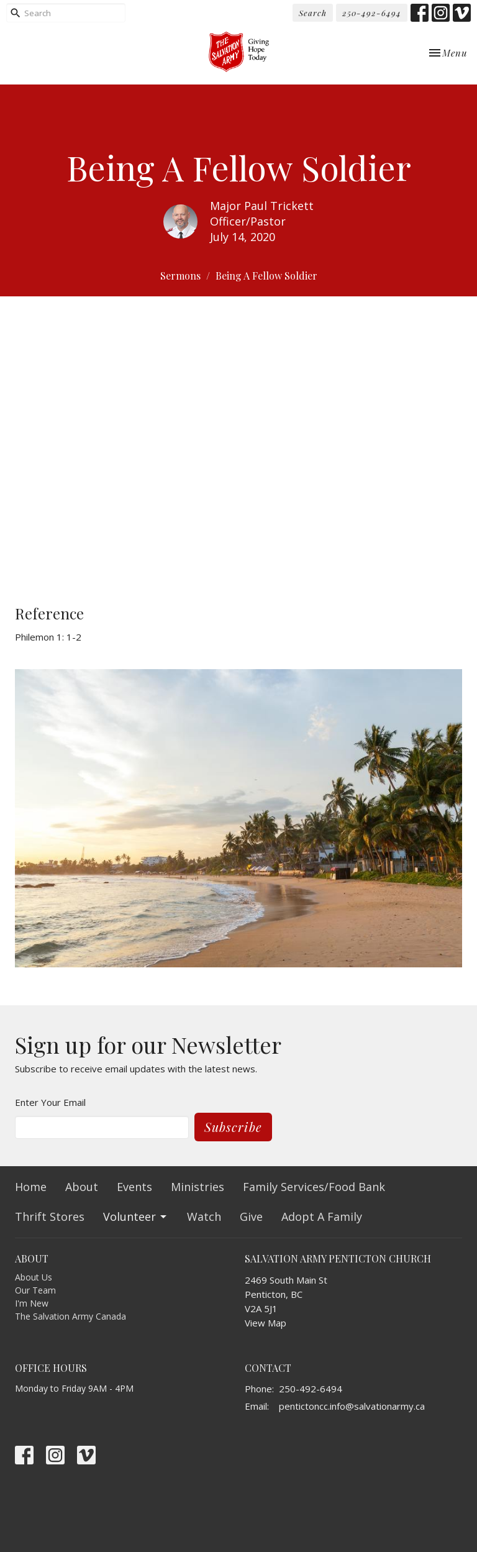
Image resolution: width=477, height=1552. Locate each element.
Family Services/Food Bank (314, 1186)
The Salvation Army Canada (70, 1316)
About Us (33, 1277)
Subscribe (233, 1126)
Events (134, 1186)
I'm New (31, 1303)
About (81, 1186)
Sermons (180, 275)
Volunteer (135, 1216)
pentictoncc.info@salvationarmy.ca (352, 1406)
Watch (204, 1216)
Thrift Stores (49, 1216)
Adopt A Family (321, 1216)
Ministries (197, 1186)
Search (313, 12)
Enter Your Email (50, 1102)
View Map (265, 1323)
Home (31, 1186)
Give (251, 1216)
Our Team (35, 1290)
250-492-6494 (371, 12)
